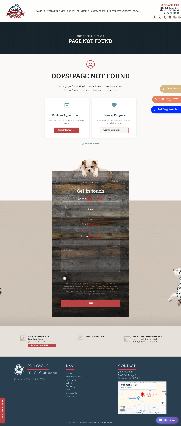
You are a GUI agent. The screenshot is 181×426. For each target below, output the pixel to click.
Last (90, 219)
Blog (136, 11)
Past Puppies (72, 380)
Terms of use (72, 396)
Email (90, 225)
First (90, 209)
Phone (90, 236)
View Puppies (111, 131)
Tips (68, 390)
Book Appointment (2, 411)
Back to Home (90, 144)
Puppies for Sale (54, 11)
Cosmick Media (106, 422)
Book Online (39, 346)
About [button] (71, 11)
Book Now (64, 130)
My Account (171, 13)
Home (38, 11)
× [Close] (1, 396)
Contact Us (98, 11)
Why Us (70, 383)
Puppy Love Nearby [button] (119, 11)
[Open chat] (167, 420)
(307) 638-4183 (170, 5)
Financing (83, 11)
